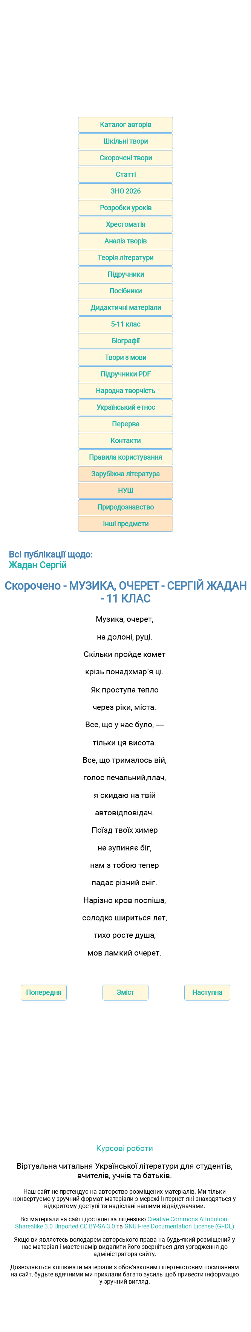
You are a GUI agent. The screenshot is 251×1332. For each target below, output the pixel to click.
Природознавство (125, 507)
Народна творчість (125, 391)
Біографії (125, 341)
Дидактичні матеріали (125, 307)
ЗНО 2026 (125, 191)
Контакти (125, 441)
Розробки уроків (126, 208)
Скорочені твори (125, 158)
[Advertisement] (125, 56)
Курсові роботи (124, 1148)
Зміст (125, 992)
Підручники (125, 274)
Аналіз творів (125, 241)
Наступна (207, 992)
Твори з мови (125, 357)
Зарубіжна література (125, 474)
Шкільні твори (125, 141)
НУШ (125, 490)
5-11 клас (125, 324)
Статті (126, 174)
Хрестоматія (125, 224)
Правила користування (125, 457)
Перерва (125, 424)
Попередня (43, 992)
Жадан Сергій (38, 565)
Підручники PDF (125, 374)
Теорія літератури (125, 258)
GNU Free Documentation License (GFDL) (179, 1226)
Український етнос (125, 407)
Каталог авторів (125, 125)
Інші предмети (125, 524)
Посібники (125, 291)
